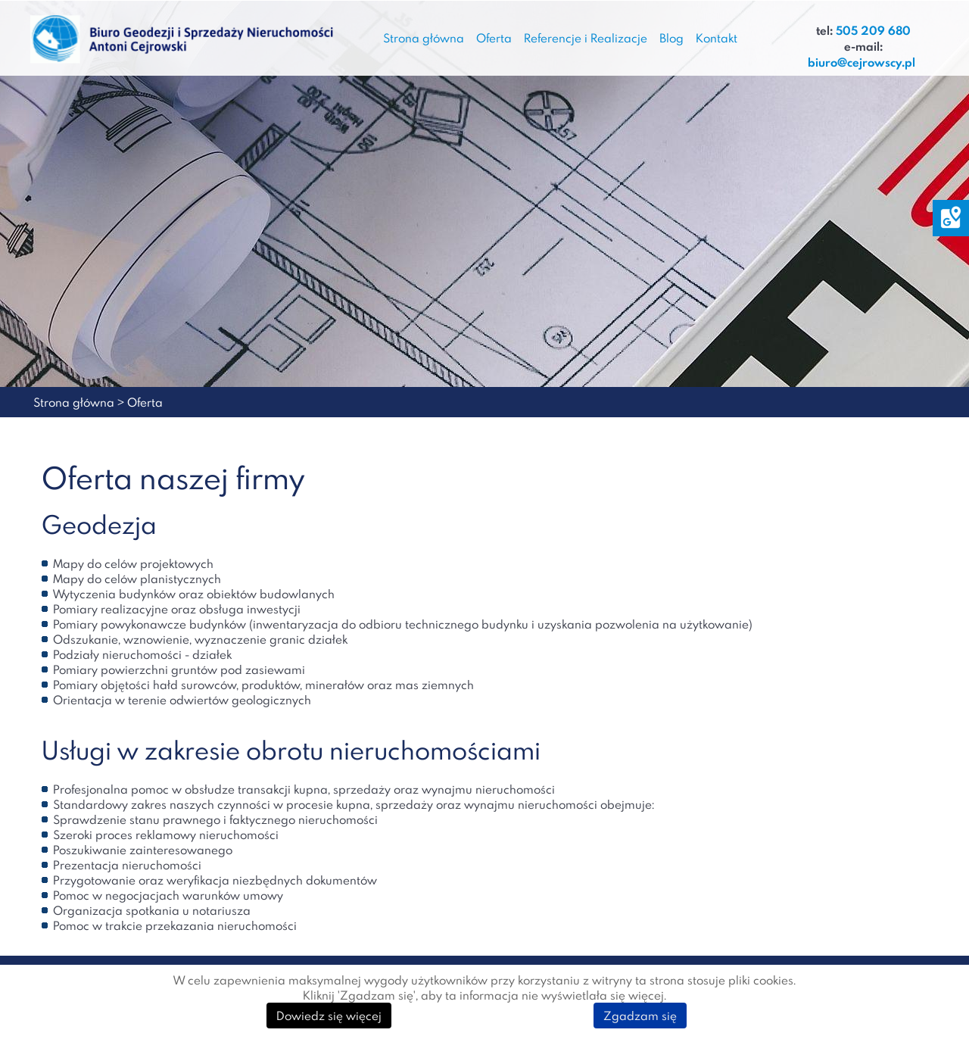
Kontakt (716, 37)
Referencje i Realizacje (585, 37)
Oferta (494, 37)
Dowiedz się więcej (329, 1015)
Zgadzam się (640, 1015)
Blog (671, 37)
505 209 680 (873, 31)
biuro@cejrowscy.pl (861, 62)
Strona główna (423, 37)
